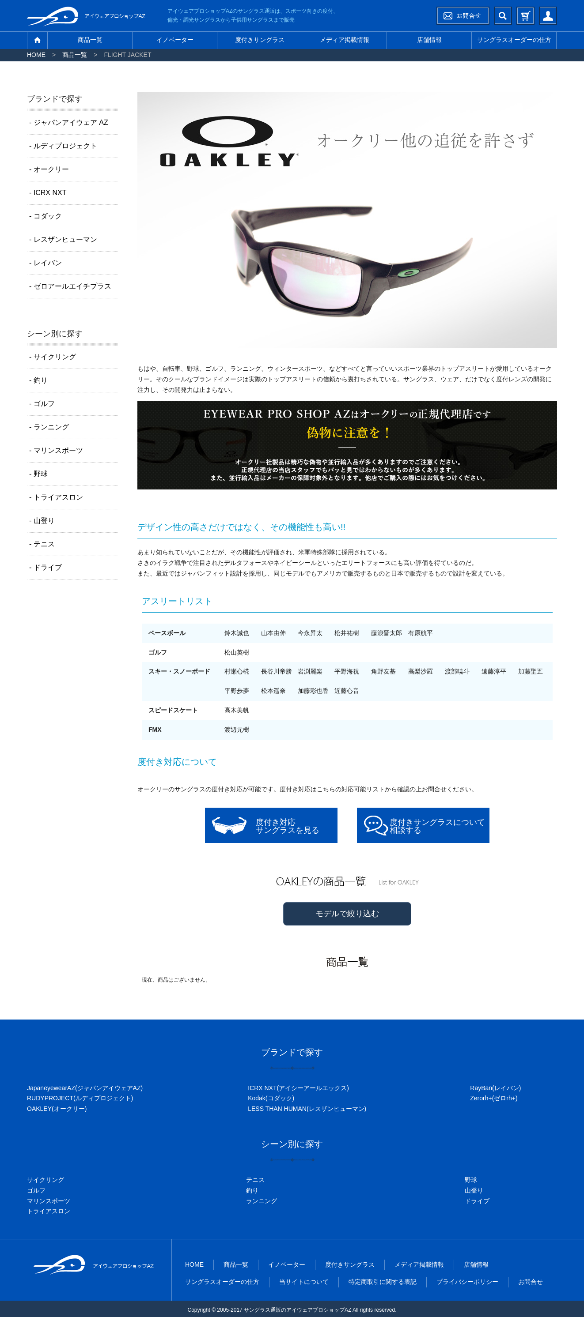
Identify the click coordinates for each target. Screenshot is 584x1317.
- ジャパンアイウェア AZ (68, 122)
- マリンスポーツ (56, 450)
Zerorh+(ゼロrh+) (493, 1098)
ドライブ (477, 1200)
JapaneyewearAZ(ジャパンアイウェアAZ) (85, 1087)
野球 (471, 1179)
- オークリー (49, 169)
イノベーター (174, 39)
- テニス (42, 544)
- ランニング (49, 427)
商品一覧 (90, 39)
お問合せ (530, 1281)
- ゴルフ (42, 403)
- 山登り (42, 520)
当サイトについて (304, 1281)
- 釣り (38, 380)
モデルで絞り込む (347, 913)
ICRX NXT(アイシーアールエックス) (298, 1087)
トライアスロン (48, 1211)
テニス (255, 1179)
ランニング (261, 1200)
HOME (36, 54)
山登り (474, 1190)
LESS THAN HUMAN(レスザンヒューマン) (307, 1108)
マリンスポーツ (48, 1200)
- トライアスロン (56, 497)
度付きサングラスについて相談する (437, 826)
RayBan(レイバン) (495, 1087)
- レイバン (45, 263)
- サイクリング (52, 357)
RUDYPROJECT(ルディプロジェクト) (80, 1098)
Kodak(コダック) (271, 1098)
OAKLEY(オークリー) (57, 1108)
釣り (252, 1190)
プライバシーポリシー (467, 1281)
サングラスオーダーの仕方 (514, 39)
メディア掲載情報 (344, 39)
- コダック (45, 216)
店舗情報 (429, 39)
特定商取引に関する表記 (383, 1281)
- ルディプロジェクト (63, 146)
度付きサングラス (259, 39)
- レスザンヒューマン (63, 239)
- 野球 (38, 474)
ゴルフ (36, 1190)
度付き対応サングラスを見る (287, 826)
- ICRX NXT (47, 192)
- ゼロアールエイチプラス (70, 286)
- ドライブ (45, 567)
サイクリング (45, 1179)
